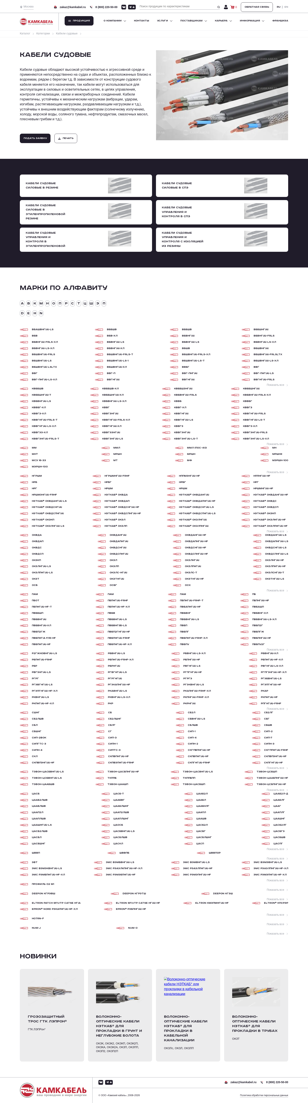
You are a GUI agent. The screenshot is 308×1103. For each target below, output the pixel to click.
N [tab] (41, 313)
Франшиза (280, 20)
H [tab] (35, 313)
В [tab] (28, 303)
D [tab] (22, 313)
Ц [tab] (85, 303)
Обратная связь (257, 7)
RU (278, 7)
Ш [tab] (91, 303)
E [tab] (28, 313)
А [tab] (22, 303)
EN (286, 7)
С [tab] (72, 303)
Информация (250, 20)
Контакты (141, 20)
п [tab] (104, 303)
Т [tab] (78, 303)
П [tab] (60, 303)
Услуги (162, 20)
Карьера (221, 20)
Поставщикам (191, 20)
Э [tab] (97, 303)
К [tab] (35, 303)
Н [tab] (47, 303)
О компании (113, 20)
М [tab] (41, 303)
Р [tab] (66, 303)
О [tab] (53, 303)
